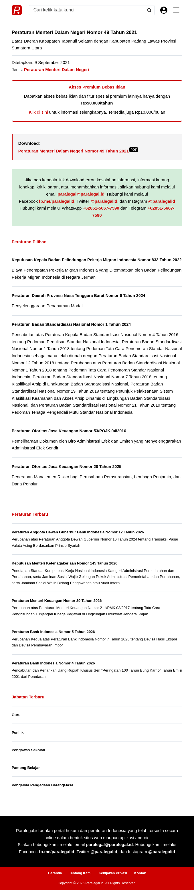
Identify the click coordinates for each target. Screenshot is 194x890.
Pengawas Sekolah (28, 756)
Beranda (55, 873)
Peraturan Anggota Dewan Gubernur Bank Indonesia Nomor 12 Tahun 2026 (78, 538)
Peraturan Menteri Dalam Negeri (56, 69)
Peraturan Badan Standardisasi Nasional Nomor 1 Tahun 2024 (73, 330)
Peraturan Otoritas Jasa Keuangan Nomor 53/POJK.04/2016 (70, 437)
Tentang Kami (80, 873)
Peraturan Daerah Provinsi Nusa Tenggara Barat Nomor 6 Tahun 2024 (80, 302)
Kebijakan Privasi (113, 873)
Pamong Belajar (26, 774)
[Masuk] (163, 10)
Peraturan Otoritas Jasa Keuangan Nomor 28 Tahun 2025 (68, 473)
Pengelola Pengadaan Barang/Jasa (42, 791)
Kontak (140, 873)
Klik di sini (38, 112)
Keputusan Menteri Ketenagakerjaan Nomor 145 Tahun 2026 (65, 569)
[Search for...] (86, 10)
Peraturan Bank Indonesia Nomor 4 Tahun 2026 (53, 669)
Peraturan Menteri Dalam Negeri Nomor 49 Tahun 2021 (78, 150)
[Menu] (176, 10)
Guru (16, 721)
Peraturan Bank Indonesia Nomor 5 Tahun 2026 (53, 638)
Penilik (18, 739)
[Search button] (149, 10)
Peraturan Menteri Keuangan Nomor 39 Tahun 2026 (57, 607)
